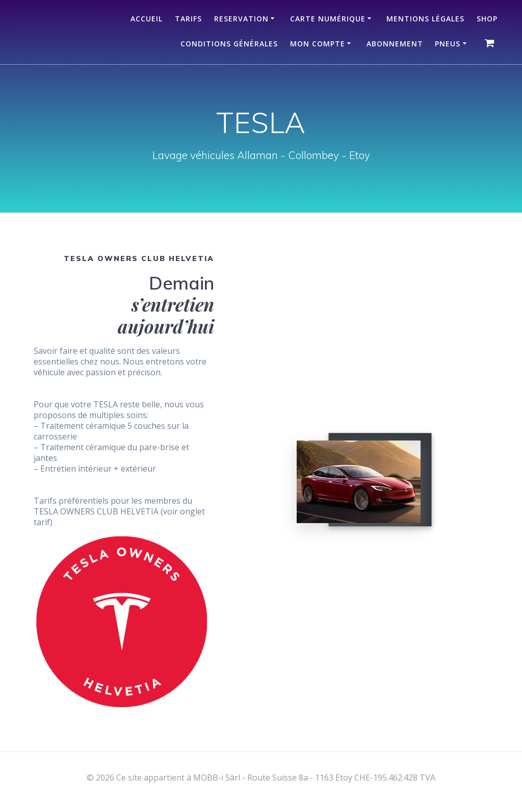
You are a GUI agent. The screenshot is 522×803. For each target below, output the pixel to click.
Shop (487, 18)
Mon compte (317, 43)
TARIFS (188, 18)
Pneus (447, 43)
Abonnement (395, 43)
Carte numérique (328, 18)
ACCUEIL (146, 18)
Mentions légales (425, 18)
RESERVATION (241, 18)
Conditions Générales (229, 43)
